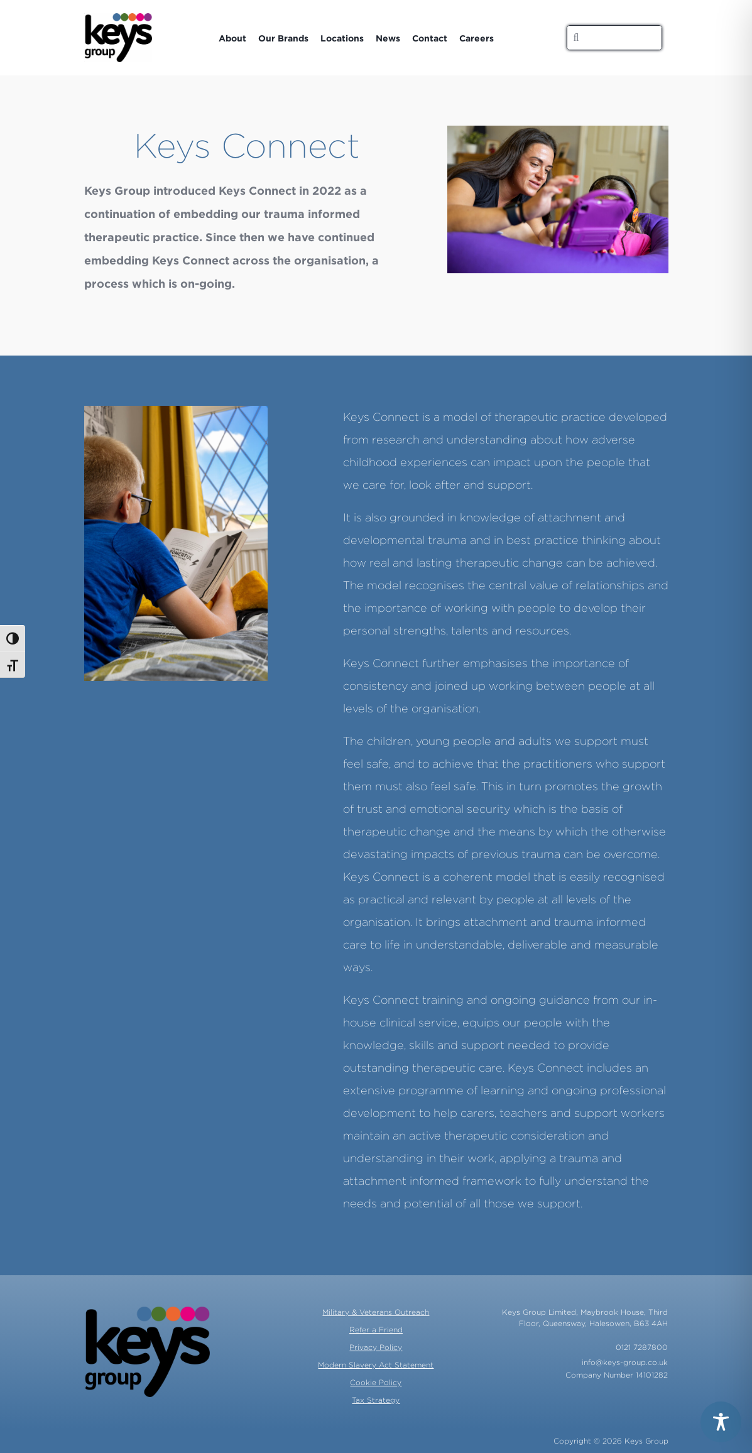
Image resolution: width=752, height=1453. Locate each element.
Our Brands (283, 38)
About (232, 38)
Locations (342, 38)
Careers (476, 38)
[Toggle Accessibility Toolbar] (721, 1422)
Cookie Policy (375, 1382)
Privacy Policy (375, 1347)
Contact (429, 38)
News (388, 38)
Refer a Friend (376, 1329)
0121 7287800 (642, 1347)
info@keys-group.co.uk (625, 1362)
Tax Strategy (376, 1400)
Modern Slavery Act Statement (375, 1365)
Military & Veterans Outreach (375, 1312)
